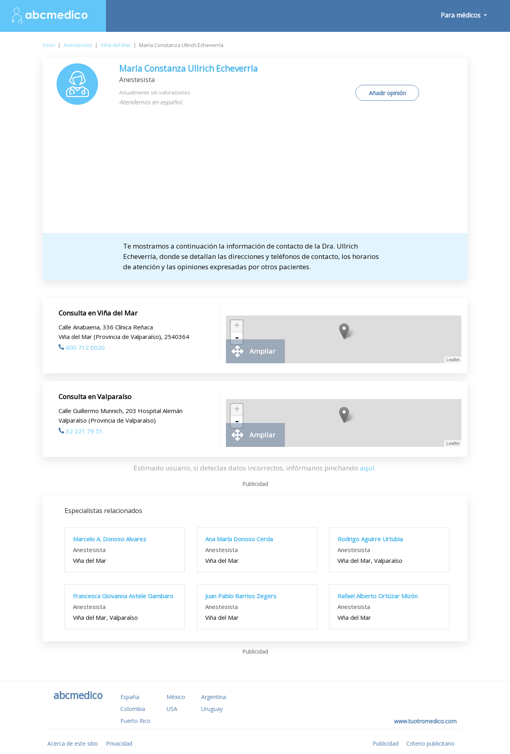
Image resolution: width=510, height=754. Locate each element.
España (129, 697)
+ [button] (236, 326)
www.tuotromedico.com (425, 721)
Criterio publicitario (430, 743)
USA (172, 709)
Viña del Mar (115, 45)
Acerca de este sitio (72, 743)
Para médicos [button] (461, 15)
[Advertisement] (255, 173)
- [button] (236, 338)
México (176, 697)
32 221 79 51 (81, 431)
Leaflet (452, 359)
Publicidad (385, 743)
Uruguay (212, 709)
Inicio (49, 45)
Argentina (213, 697)
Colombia (132, 709)
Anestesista (77, 45)
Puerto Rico (135, 721)
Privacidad (119, 743)
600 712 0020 (82, 347)
